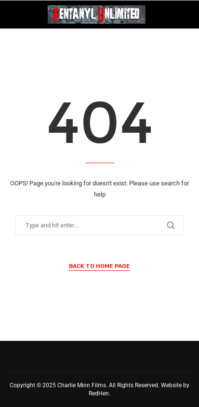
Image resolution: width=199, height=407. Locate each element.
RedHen (99, 393)
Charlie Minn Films (81, 385)
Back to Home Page (99, 266)
